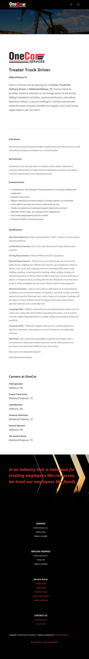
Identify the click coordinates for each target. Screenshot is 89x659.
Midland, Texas (41, 583)
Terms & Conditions (50, 642)
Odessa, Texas (41, 588)
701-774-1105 (40, 624)
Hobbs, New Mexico (41, 600)
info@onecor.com (41, 620)
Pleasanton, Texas (41, 592)
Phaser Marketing (61, 635)
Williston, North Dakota (41, 596)
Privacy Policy (36, 642)
